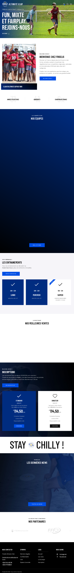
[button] (4, 531)
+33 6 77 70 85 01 (6, 565)
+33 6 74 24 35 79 (7, 562)
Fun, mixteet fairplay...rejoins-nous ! (17, 22)
